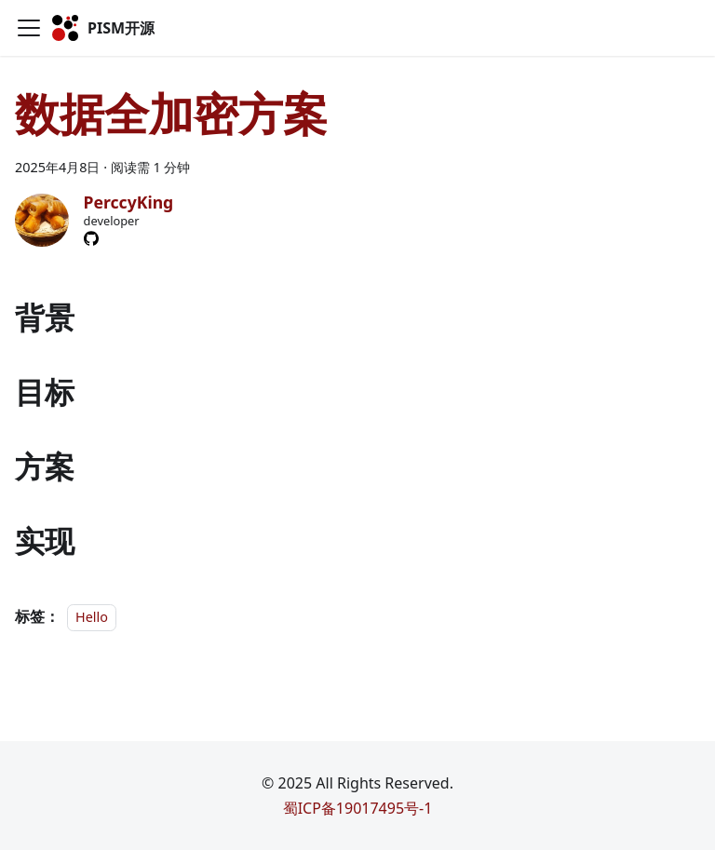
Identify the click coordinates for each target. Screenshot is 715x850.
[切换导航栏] (29, 28)
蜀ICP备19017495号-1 (358, 808)
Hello (91, 617)
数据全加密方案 (171, 113)
